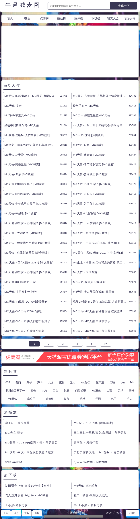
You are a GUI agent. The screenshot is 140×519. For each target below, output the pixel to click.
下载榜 (95, 18)
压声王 (100, 349)
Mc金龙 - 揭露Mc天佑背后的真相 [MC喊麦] (32, 111)
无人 (72, 349)
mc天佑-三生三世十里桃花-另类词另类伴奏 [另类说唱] (101, 92)
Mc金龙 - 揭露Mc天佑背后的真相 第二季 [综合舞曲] (101, 229)
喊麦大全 (113, 18)
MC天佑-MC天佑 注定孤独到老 (24, 297)
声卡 (40, 349)
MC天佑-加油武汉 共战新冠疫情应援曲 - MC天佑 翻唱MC (101, 62)
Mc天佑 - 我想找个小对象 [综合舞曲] (28, 209)
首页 (10, 18)
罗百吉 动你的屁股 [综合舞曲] (94, 482)
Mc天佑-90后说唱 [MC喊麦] (91, 180)
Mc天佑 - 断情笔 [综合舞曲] (91, 200)
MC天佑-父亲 (13, 72)
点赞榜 (44, 18)
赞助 (14, 504)
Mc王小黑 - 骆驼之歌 (88, 472)
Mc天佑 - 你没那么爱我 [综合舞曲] (26, 219)
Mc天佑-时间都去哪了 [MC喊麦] (25, 151)
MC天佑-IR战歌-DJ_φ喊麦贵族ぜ (26, 268)
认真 (66, 357)
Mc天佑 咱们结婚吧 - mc (20, 249)
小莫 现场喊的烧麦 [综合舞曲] (25, 482)
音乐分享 (130, 18)
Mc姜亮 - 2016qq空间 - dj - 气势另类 (31, 409)
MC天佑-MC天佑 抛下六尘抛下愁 (94, 297)
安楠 (131, 357)
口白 (55, 357)
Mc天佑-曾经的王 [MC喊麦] (90, 141)
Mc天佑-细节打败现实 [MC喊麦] (93, 131)
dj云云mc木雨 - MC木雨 (90, 429)
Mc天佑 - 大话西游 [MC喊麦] (23, 200)
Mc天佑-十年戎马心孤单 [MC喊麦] (26, 170)
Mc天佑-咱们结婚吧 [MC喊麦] (23, 160)
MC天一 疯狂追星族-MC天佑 (91, 82)
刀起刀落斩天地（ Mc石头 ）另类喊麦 (100, 419)
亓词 (98, 365)
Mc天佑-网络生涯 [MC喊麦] (22, 131)
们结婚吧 (80, 357)
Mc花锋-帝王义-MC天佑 (19, 82)
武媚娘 (50, 365)
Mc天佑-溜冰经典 (86, 452)
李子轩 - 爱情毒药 (17, 389)
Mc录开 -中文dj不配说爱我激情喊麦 (29, 419)
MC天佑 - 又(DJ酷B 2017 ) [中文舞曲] (98, 219)
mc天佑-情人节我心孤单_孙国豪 (93, 258)
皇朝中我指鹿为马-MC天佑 (21, 92)
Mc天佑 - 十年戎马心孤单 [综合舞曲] (96, 209)
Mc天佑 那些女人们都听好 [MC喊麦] (27, 190)
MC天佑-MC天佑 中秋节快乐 (91, 288)
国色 (33, 357)
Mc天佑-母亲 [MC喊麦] (19, 141)
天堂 (120, 357)
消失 (129, 365)
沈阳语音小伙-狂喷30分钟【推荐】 (28, 452)
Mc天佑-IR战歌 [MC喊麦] (20, 180)
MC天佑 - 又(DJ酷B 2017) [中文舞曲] (28, 229)
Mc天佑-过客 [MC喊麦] (88, 111)
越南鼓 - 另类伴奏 (86, 409)
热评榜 (78, 18)
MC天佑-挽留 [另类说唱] (88, 102)
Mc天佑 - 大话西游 (85, 239)
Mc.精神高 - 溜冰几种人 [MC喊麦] (97, 491)
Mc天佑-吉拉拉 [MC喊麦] (89, 160)
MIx (132, 349)
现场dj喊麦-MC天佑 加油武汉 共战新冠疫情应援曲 (101, 268)
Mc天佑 (12, 365)
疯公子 (31, 365)
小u (122, 349)
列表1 (132, 513)
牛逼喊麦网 (23, 5)
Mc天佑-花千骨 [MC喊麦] (20, 121)
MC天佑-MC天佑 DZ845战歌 (23, 278)
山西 (109, 357)
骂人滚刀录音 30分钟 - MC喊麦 (27, 462)
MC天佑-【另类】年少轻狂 (21, 258)
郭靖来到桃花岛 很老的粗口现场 (27, 491)
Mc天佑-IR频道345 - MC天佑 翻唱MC (29, 62)
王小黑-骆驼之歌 (16, 472)
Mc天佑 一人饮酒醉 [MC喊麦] (92, 190)
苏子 (113, 365)
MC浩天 (86, 349)
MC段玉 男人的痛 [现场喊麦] (93, 389)
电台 (27, 18)
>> (105, 310)
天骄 (112, 349)
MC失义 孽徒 (14, 399)
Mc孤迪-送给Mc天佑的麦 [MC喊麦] (27, 102)
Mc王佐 (96, 357)
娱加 (66, 365)
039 (7, 349)
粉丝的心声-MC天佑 (86, 72)
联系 (5, 504)
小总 (44, 357)
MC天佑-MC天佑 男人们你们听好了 (27, 288)
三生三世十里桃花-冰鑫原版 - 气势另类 (100, 399)
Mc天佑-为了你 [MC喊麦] (89, 170)
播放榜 (61, 18)
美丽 (18, 349)
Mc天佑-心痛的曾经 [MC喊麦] (92, 151)
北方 (51, 349)
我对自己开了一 (15, 357)
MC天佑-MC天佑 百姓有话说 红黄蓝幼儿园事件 (101, 278)
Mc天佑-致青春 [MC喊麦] (89, 121)
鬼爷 (29, 349)
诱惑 (82, 365)
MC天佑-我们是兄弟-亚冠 (89, 249)
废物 (62, 349)
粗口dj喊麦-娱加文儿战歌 (91, 462)
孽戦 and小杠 (14, 429)
